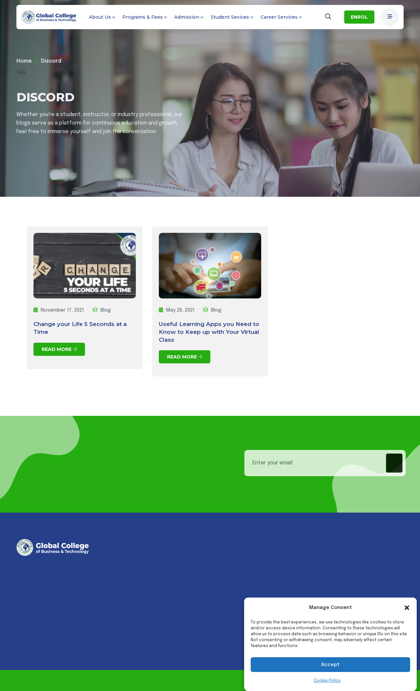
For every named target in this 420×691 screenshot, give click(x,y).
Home (24, 61)
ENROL (359, 17)
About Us (100, 17)
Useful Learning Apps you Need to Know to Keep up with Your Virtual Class (209, 332)
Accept (330, 664)
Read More (59, 349)
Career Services (279, 17)
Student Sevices (230, 17)
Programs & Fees (142, 17)
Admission (186, 17)
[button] (407, 607)
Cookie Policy (327, 681)
